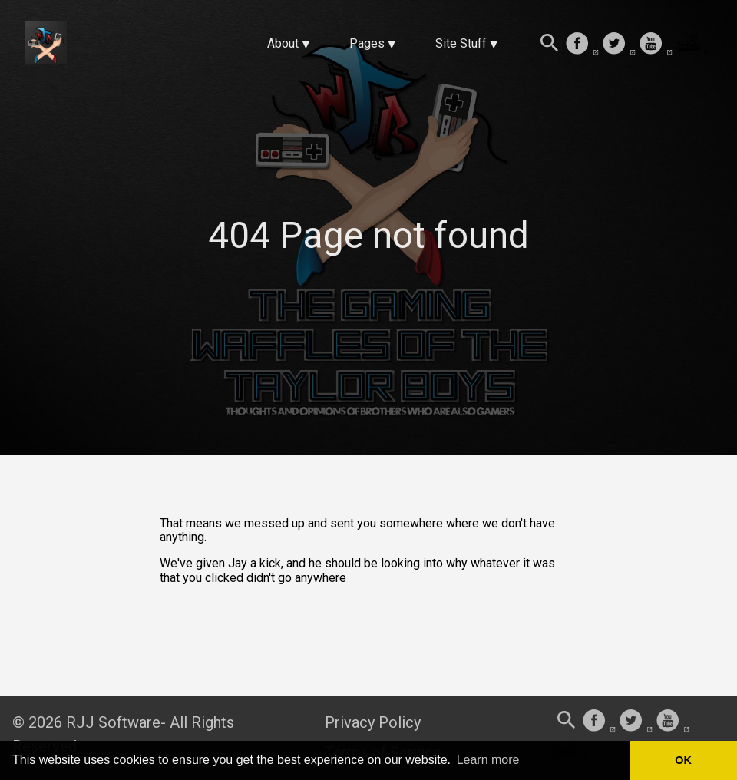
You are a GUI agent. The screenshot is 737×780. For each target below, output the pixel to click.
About (283, 43)
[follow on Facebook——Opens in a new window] (582, 44)
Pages (367, 43)
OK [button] (683, 760)
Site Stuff (461, 43)
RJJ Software (113, 722)
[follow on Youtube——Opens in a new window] (656, 44)
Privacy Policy (373, 722)
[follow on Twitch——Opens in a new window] (692, 44)
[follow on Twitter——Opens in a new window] (619, 44)
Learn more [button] (488, 759)
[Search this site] (549, 44)
